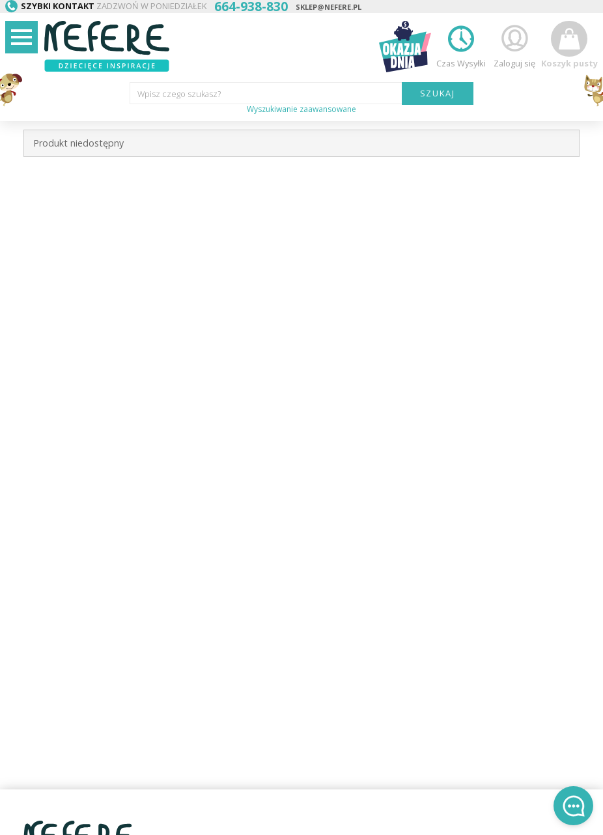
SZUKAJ (438, 93)
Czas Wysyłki (461, 44)
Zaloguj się (514, 44)
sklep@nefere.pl (328, 7)
